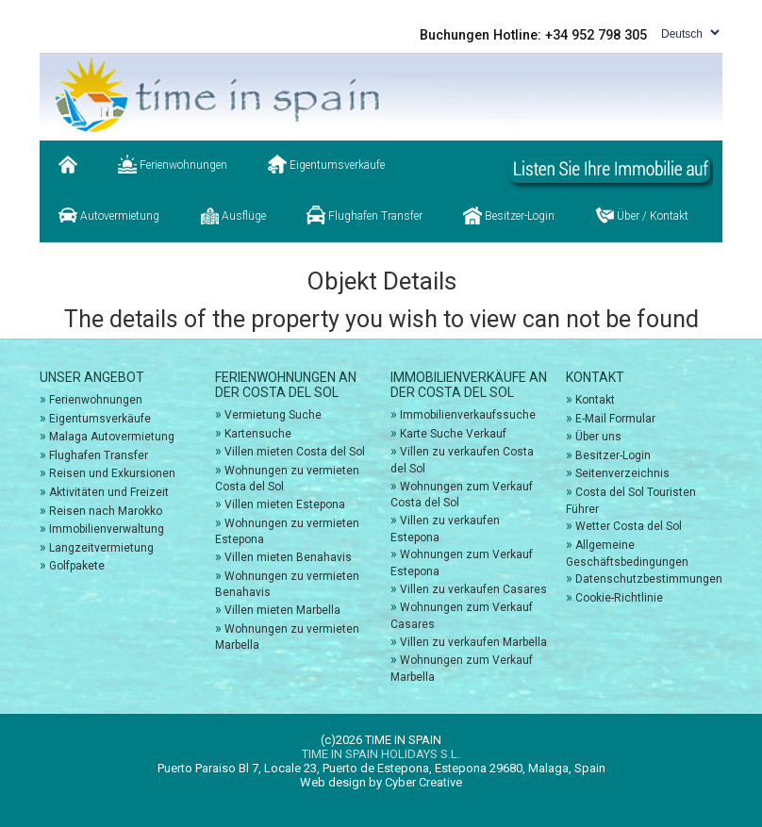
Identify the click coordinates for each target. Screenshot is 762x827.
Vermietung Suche (273, 415)
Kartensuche (257, 433)
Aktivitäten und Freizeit (109, 492)
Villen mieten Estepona (284, 504)
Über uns (598, 436)
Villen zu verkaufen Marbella (473, 642)
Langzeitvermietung (101, 547)
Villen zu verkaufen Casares (473, 589)
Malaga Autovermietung (111, 436)
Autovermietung (108, 215)
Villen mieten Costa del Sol (294, 451)
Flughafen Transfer (364, 215)
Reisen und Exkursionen (112, 473)
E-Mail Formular (615, 418)
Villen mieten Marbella (282, 610)
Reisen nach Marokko (105, 511)
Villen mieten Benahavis (288, 557)
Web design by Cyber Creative (381, 782)
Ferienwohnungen (172, 164)
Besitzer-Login (509, 215)
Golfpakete (77, 565)
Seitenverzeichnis (622, 473)
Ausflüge (233, 215)
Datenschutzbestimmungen (648, 579)
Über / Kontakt (641, 215)
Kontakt (595, 399)
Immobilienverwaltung (106, 529)
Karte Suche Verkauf (453, 433)
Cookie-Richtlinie (619, 597)
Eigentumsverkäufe (326, 164)
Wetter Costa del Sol (628, 526)
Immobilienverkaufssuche (468, 415)
